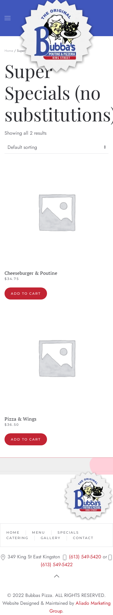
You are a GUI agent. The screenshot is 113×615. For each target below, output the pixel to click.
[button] (8, 18)
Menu (38, 532)
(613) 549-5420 (85, 556)
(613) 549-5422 (57, 564)
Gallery (51, 538)
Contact (83, 538)
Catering (17, 538)
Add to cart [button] (26, 293)
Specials (68, 532)
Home (9, 50)
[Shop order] (56, 148)
